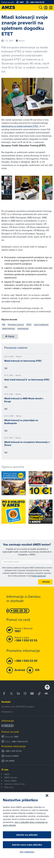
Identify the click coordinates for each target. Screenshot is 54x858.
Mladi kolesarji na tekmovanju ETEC (23, 360)
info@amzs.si (7, 711)
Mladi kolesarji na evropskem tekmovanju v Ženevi (27, 443)
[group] (27, 188)
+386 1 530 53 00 (13, 751)
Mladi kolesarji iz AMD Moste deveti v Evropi (23, 400)
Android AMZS (11, 756)
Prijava (46, 582)
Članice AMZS (10, 780)
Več (5, 368)
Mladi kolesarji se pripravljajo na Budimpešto (21, 422)
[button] (8, 188)
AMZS (7, 774)
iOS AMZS (9, 761)
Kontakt (6, 702)
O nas (4, 769)
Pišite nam (8, 787)
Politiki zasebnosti (38, 575)
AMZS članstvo (10, 777)
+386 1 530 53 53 (19, 741)
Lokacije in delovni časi (14, 783)
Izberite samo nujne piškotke (27, 844)
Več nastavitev (27, 851)
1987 (16, 737)
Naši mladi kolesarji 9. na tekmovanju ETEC (27, 379)
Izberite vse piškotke (27, 834)
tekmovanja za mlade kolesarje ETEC (19, 126)
